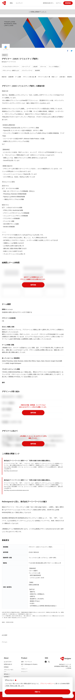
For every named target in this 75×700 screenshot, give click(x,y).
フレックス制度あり (54, 66)
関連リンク (55, 76)
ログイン (58, 3)
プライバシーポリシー (47, 683)
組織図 (10, 76)
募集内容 (4, 76)
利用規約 (6, 667)
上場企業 (35, 66)
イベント (24, 671)
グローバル (43, 66)
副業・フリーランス (26, 661)
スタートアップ (26, 66)
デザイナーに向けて (44, 76)
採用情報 (7, 676)
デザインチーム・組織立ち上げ (11, 70)
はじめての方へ (8, 661)
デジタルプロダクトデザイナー (11, 66)
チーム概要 (18, 76)
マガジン (24, 669)
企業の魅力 (62, 76)
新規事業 (37, 70)
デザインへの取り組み (29, 76)
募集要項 (69, 76)
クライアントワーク (27, 70)
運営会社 (7, 674)
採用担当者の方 (8, 664)
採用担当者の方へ (48, 3)
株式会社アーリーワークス (9, 61)
